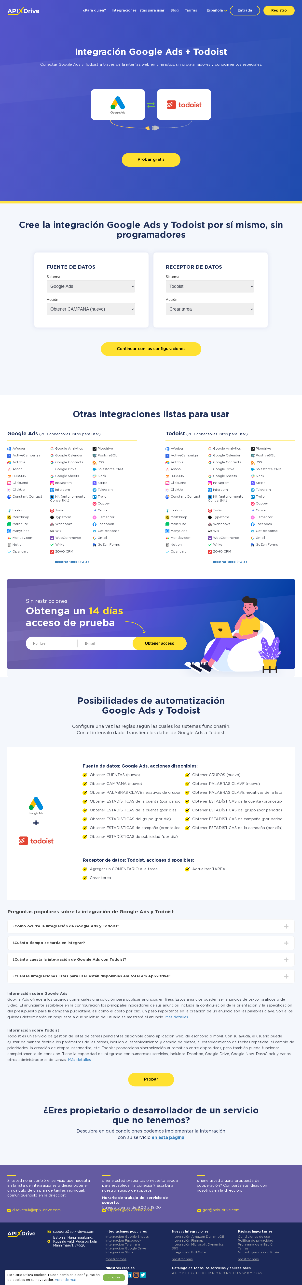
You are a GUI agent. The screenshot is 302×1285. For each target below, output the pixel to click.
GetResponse (109, 531)
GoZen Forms (109, 544)
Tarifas (191, 10)
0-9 (259, 1273)
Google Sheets (67, 476)
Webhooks (63, 524)
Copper (104, 503)
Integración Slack (119, 1252)
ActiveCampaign (26, 455)
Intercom (62, 490)
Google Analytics (69, 448)
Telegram (105, 490)
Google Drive (65, 469)
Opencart (20, 551)
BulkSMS (19, 476)
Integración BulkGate (189, 1252)
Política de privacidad (255, 1240)
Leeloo (18, 510)
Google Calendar (68, 455)
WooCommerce (68, 538)
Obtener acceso (159, 643)
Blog (174, 10)
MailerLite (20, 524)
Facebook (106, 524)
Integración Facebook (123, 1240)
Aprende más (66, 1280)
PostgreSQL (107, 455)
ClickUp (19, 490)
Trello (102, 496)
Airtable (19, 462)
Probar (151, 1079)
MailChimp (21, 517)
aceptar (114, 1277)
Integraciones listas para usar (138, 10)
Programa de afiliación (256, 1244)
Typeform (63, 517)
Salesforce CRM (110, 469)
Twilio (59, 510)
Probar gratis (151, 160)
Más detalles (176, 1017)
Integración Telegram (123, 1244)
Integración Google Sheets (127, 1236)
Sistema (53, 277)
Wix (58, 531)
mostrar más (116, 1259)
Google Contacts (69, 462)
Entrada (245, 10)
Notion (18, 544)
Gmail (102, 538)
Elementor (106, 517)
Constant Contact (27, 496)
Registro (279, 10)
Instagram (63, 483)
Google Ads (69, 64)
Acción (52, 299)
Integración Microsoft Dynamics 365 (198, 1246)
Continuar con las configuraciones (151, 349)
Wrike (59, 544)
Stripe (102, 483)
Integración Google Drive (126, 1248)
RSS (101, 462)
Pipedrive (105, 448)
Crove (103, 510)
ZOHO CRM (64, 551)
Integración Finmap (187, 1240)
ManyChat (21, 531)
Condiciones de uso (254, 1236)
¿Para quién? (94, 10)
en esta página (168, 1138)
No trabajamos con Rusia (258, 1252)
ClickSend (20, 483)
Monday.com (23, 538)
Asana (18, 469)
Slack (102, 476)
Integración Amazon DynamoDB (198, 1236)
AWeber (19, 448)
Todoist (91, 64)
